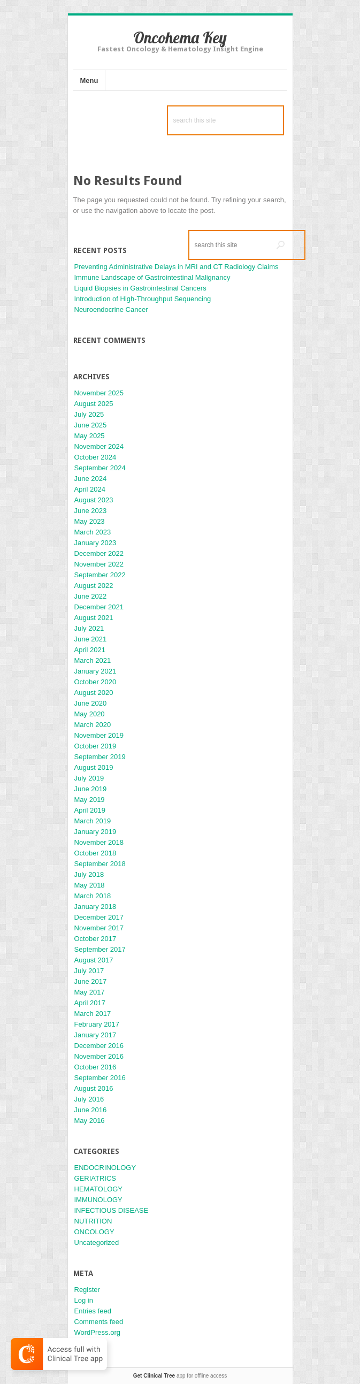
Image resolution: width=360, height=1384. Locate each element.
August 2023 (93, 500)
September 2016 (100, 1078)
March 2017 (92, 1014)
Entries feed (92, 1311)
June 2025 (90, 425)
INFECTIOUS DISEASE (111, 1210)
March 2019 (92, 821)
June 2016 (90, 1110)
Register (87, 1290)
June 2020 (90, 703)
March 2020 (92, 725)
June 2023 (90, 511)
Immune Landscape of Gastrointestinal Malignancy (152, 277)
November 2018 (99, 842)
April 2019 (90, 810)
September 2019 (100, 757)
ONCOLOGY (94, 1232)
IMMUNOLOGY (98, 1200)
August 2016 (93, 1088)
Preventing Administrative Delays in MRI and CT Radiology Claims (176, 267)
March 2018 (92, 896)
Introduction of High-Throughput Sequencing (142, 299)
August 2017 (93, 960)
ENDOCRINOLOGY (105, 1168)
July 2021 (89, 628)
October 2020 (95, 682)
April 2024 (90, 489)
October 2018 (95, 853)
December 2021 (99, 607)
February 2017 (97, 1024)
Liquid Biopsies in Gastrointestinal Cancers (140, 288)
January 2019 (95, 832)
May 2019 (89, 800)
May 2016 (89, 1121)
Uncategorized (96, 1242)
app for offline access (180, 1376)
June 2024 (90, 479)
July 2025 (89, 414)
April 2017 (90, 1003)
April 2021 (90, 650)
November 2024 (99, 446)
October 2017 (95, 939)
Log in (83, 1300)
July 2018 (89, 874)
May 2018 (89, 885)
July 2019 (89, 778)
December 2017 (99, 917)
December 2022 (99, 553)
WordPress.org (97, 1332)
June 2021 (90, 639)
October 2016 (95, 1067)
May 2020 (89, 714)
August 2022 (93, 586)
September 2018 (100, 864)
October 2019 (95, 746)
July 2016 (89, 1099)
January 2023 (95, 543)
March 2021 (92, 660)
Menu (89, 81)
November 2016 (99, 1056)
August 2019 (93, 767)
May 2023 (89, 521)
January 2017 (95, 1035)
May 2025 (89, 436)
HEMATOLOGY (98, 1189)
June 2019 (90, 789)
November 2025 (99, 393)
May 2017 (89, 992)
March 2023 (92, 532)
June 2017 (90, 981)
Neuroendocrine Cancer (111, 309)
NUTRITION (93, 1221)
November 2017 (99, 928)
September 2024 (100, 468)
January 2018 (95, 907)
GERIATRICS (95, 1178)
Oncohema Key (180, 37)
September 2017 (100, 949)
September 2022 (100, 575)
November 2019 (99, 735)
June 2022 (90, 596)
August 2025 (93, 404)
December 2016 (99, 1046)
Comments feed (99, 1322)
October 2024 (95, 457)
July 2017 (89, 971)
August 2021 (93, 618)
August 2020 (93, 693)
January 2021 (95, 671)
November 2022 (99, 564)
